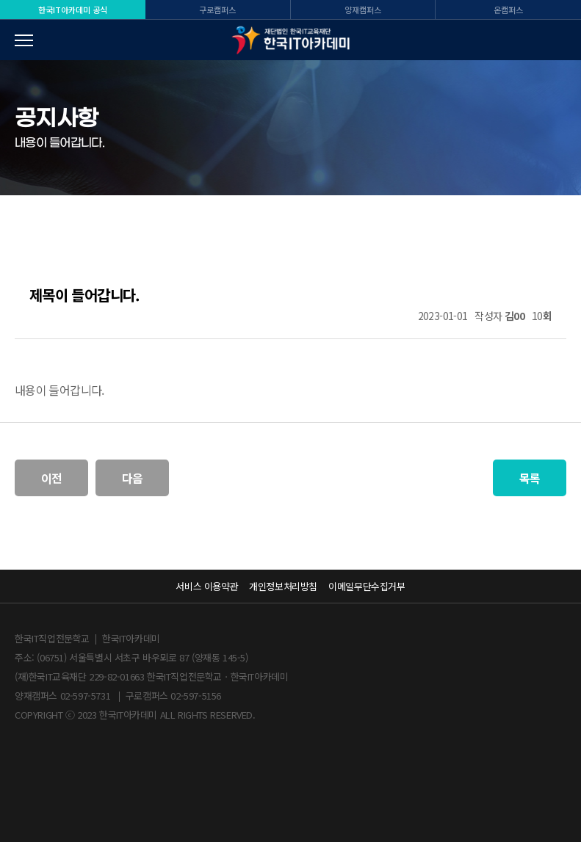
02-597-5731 (85, 696)
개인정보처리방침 (283, 586)
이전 (51, 478)
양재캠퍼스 (362, 9)
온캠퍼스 (508, 9)
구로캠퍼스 (217, 9)
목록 (530, 478)
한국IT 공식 (72, 9)
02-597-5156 (195, 696)
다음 (132, 478)
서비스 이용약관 (207, 586)
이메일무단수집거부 (366, 586)
